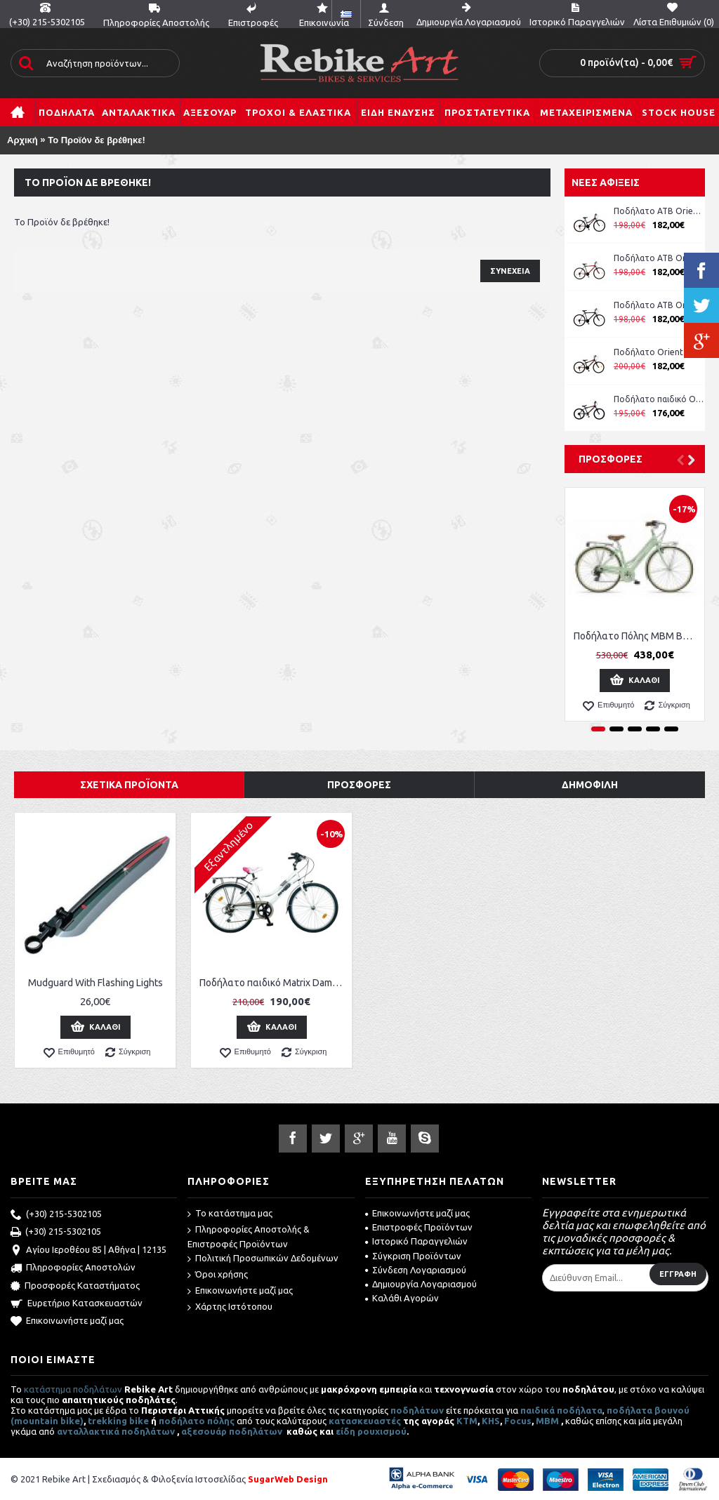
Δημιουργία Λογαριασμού (421, 1284)
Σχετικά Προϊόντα (129, 784)
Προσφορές (610, 459)
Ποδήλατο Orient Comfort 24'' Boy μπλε (659, 352)
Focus (518, 1421)
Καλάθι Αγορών (402, 1298)
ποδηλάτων (417, 1410)
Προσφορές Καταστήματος (75, 1286)
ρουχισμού (382, 1431)
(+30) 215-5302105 (56, 1215)
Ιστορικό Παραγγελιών (416, 1241)
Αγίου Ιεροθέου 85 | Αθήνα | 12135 (88, 1251)
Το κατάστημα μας (229, 1214)
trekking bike (118, 1421)
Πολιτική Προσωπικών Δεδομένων (262, 1259)
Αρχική (22, 140)
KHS (491, 1421)
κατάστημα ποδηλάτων (73, 1389)
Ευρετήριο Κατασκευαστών (77, 1304)
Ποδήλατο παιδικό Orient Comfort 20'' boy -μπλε (659, 399)
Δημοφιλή (590, 784)
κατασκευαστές (365, 1421)
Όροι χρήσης (217, 1275)
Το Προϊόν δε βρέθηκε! (96, 140)
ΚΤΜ (466, 1421)
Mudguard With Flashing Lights (95, 982)
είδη (346, 1431)
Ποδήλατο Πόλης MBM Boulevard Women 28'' (637, 636)
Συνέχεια (510, 271)
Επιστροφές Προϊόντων (419, 1227)
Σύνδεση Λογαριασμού (415, 1270)
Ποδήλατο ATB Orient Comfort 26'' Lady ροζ (659, 210)
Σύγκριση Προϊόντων (413, 1256)
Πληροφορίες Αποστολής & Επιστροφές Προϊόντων (248, 1236)
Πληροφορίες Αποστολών (73, 1268)
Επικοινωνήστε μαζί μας (67, 1321)
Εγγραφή (678, 1274)
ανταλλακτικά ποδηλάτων (116, 1431)
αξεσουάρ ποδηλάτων (232, 1431)
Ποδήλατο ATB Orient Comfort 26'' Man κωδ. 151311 (659, 258)
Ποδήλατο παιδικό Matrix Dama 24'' (273, 982)
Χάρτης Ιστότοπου (229, 1307)
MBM (547, 1421)
